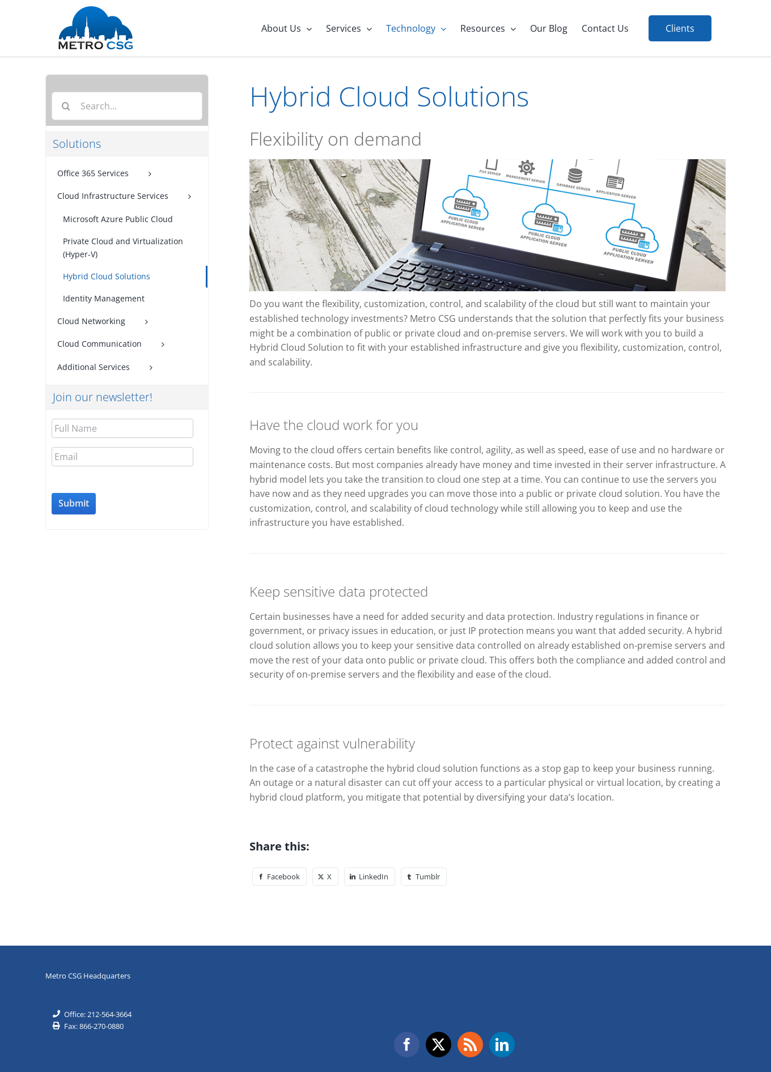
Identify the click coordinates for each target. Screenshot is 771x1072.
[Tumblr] (424, 876)
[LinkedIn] (369, 876)
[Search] (66, 105)
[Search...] (127, 105)
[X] (325, 876)
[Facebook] (279, 876)
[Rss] (470, 1044)
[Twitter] (438, 1044)
